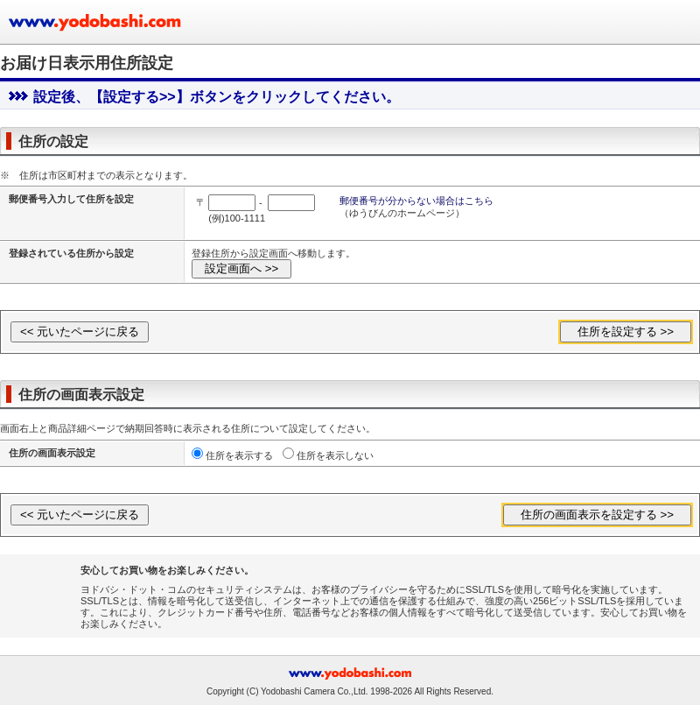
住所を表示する (239, 455)
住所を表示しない (335, 455)
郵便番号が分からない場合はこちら (417, 200)
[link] (45, 590)
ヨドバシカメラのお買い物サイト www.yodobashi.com (96, 22)
